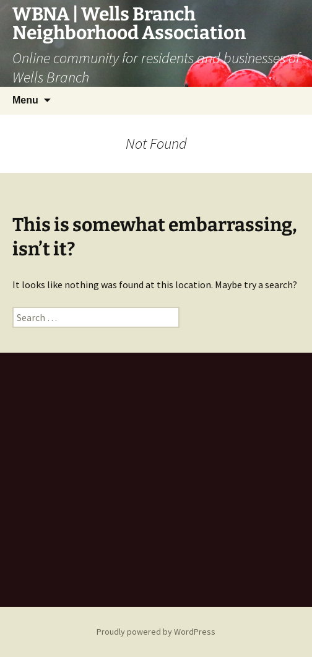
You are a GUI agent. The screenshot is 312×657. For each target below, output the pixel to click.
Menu (25, 100)
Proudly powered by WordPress (156, 631)
